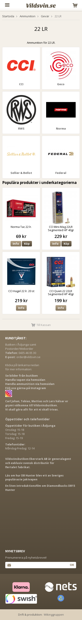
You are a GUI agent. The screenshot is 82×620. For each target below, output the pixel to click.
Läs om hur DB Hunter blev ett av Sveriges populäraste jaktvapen (34, 477)
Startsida (8, 16)
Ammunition (27, 16)
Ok (72, 565)
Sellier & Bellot (21, 173)
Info (16, 244)
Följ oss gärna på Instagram (25, 388)
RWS (21, 128)
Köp (27, 244)
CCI (21, 84)
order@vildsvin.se (28, 357)
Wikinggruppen (54, 615)
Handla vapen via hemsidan (25, 380)
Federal (60, 173)
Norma (61, 128)
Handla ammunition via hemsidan (29, 384)
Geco (61, 84)
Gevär (45, 16)
